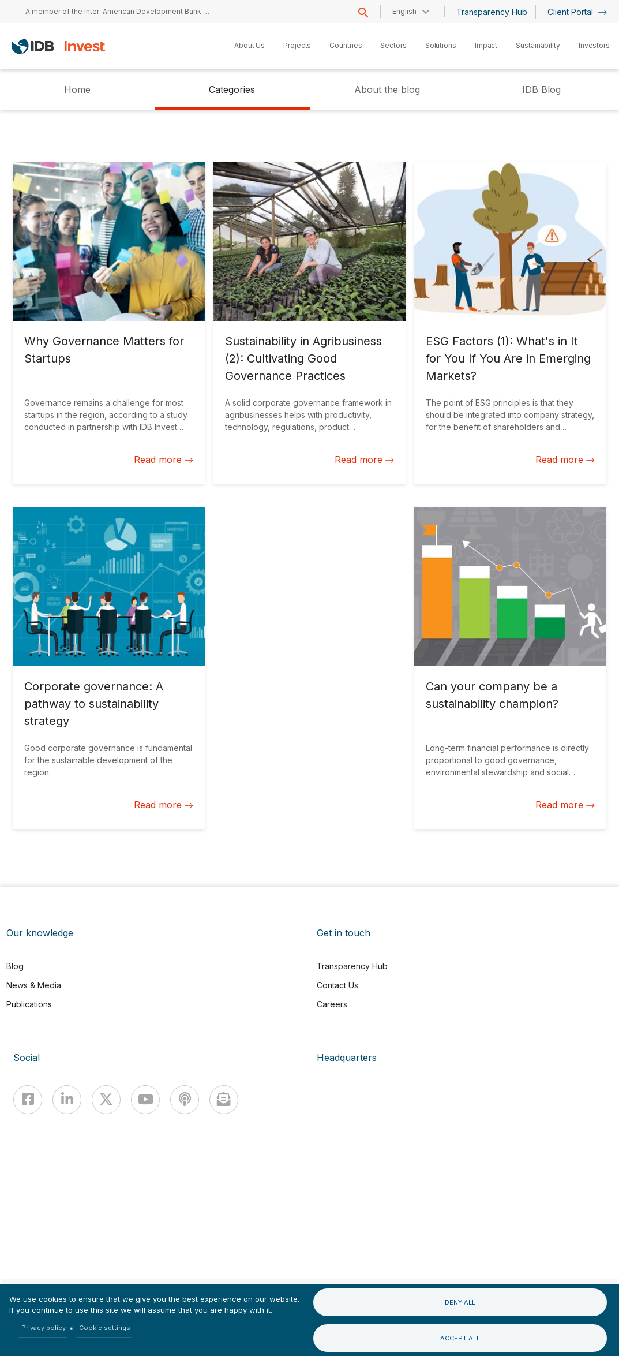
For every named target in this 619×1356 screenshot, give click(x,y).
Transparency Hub (491, 12)
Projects (297, 45)
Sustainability (538, 45)
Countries (345, 45)
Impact (486, 45)
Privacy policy (43, 1328)
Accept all (460, 1338)
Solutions (440, 45)
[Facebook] (27, 1099)
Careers (332, 1004)
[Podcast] (184, 1099)
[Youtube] (145, 1099)
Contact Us (337, 985)
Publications (29, 1004)
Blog (15, 966)
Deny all (460, 1302)
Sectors (393, 45)
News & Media (33, 985)
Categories (232, 89)
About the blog (387, 89)
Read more (163, 459)
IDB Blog (541, 89)
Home (77, 89)
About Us (249, 45)
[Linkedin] (66, 1099)
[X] (106, 1099)
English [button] (404, 11)
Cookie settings (104, 1328)
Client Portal (577, 12)
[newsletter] (223, 1099)
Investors (594, 45)
